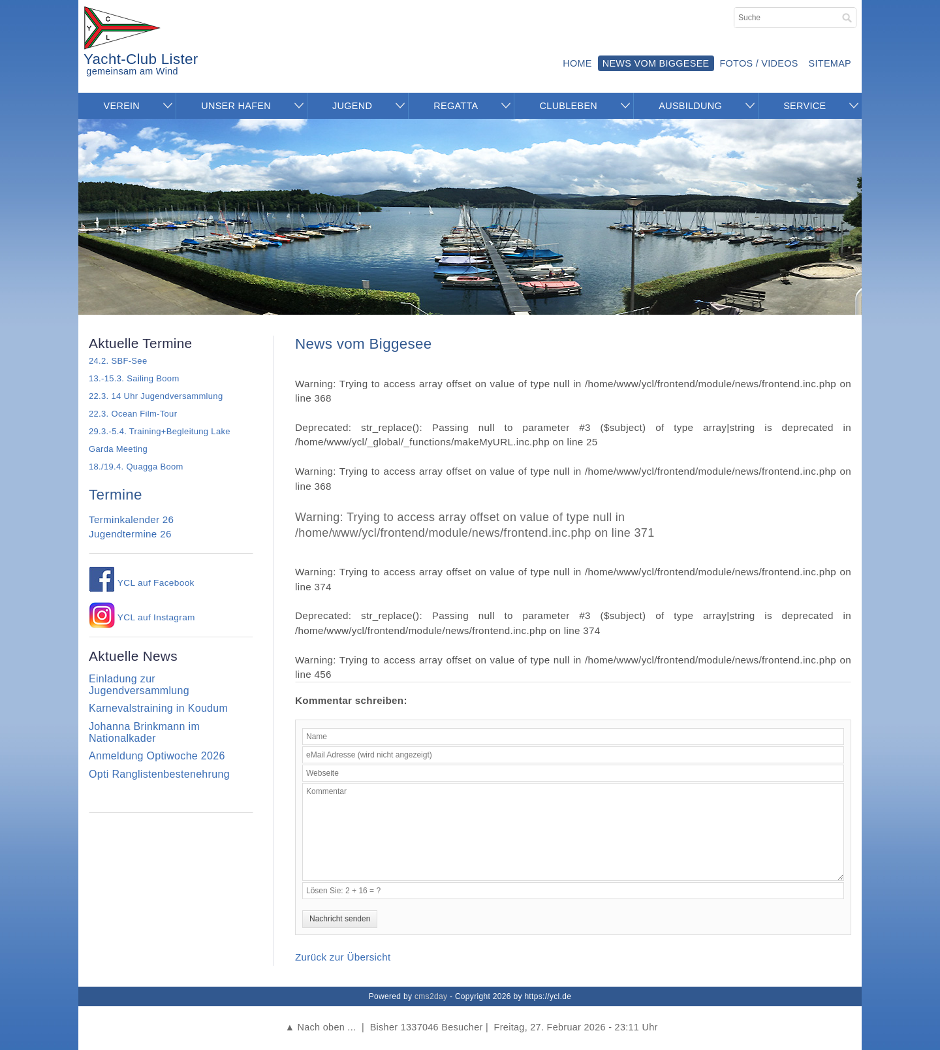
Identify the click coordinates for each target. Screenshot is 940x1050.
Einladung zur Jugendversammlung (139, 684)
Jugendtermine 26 (130, 533)
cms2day (431, 996)
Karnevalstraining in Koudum (158, 708)
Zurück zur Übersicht (343, 957)
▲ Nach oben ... (320, 1027)
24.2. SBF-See (118, 361)
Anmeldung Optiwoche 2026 (157, 755)
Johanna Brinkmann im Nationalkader (144, 732)
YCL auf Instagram (142, 617)
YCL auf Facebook (142, 583)
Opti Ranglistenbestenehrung (159, 774)
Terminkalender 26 (131, 519)
